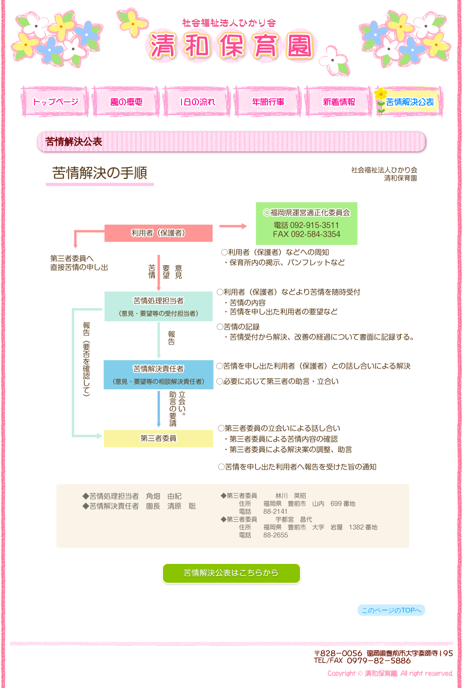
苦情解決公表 (408, 101)
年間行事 (267, 101)
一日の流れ (196, 101)
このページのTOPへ (391, 610)
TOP (54, 101)
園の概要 (125, 101)
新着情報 (337, 101)
